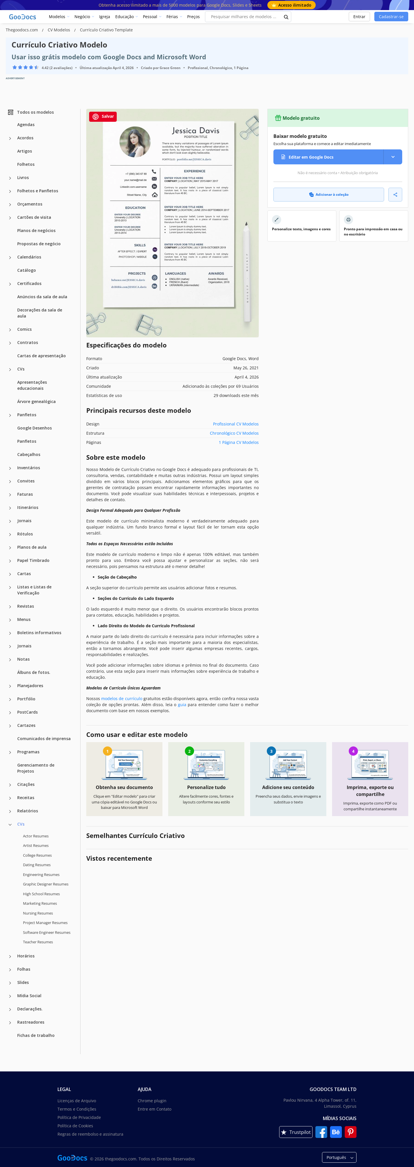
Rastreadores (30, 1022)
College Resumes (37, 855)
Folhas (23, 969)
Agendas (25, 124)
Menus (23, 619)
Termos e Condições (76, 1109)
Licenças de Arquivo (76, 1100)
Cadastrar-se (391, 16)
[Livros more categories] (10, 178)
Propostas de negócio (39, 243)
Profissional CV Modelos (236, 424)
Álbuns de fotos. (33, 672)
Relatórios (27, 811)
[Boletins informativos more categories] (10, 633)
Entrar (359, 16)
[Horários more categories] (10, 956)
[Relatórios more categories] (10, 811)
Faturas (25, 494)
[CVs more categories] (10, 369)
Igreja (104, 16)
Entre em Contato (154, 1109)
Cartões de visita (34, 217)
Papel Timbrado (33, 560)
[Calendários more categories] (10, 257)
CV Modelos (59, 30)
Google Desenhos (34, 428)
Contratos (27, 342)
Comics (24, 329)
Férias (172, 16)
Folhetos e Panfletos (37, 190)
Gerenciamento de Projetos (35, 768)
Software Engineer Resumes (46, 932)
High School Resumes (41, 893)
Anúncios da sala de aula (42, 296)
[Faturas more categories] (10, 495)
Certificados (29, 283)
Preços (193, 16)
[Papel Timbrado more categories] (10, 561)
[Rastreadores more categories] (10, 1022)
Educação (124, 16)
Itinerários (27, 507)
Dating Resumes (37, 864)
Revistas (25, 606)
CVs (20, 369)
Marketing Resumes (40, 903)
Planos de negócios (36, 230)
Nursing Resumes (38, 913)
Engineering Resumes (41, 874)
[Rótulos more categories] (10, 534)
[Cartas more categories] (10, 574)
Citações (25, 784)
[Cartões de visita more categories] (10, 218)
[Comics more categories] (10, 330)
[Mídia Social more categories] (10, 996)
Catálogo (26, 270)
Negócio (82, 16)
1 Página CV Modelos (239, 442)
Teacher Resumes (38, 941)
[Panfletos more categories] (10, 415)
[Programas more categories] (10, 752)
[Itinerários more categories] (10, 508)
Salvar (103, 116)
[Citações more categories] (10, 785)
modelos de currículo (121, 698)
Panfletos (26, 414)
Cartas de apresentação (41, 355)
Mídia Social (29, 995)
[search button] (286, 16)
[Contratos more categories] (10, 343)
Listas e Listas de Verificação (34, 590)
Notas (23, 659)
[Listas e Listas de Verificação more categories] (10, 587)
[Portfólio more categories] (10, 699)
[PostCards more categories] (10, 712)
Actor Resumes (36, 836)
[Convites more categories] (10, 481)
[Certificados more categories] (10, 284)
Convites (25, 481)
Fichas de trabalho (36, 1035)
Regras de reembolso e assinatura (90, 1134)
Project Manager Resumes (45, 922)
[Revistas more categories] (10, 606)
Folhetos (25, 164)
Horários (25, 956)
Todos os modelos (30, 112)
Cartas (24, 573)
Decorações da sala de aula (39, 313)
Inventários (28, 467)
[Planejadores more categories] (10, 686)
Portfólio (26, 699)
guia (182, 704)
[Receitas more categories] (10, 798)
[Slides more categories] (10, 983)
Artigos (24, 151)
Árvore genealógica (36, 401)
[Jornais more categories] (10, 521)
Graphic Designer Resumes (45, 884)
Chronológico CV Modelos (234, 433)
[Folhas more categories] (10, 969)
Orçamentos (29, 204)
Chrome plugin (152, 1100)
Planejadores (30, 685)
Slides (23, 982)
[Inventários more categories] (10, 468)
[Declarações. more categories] (10, 1009)
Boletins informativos (39, 632)
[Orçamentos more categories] (10, 204)
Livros (23, 177)
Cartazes (26, 725)
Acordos (25, 137)
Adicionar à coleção (328, 194)
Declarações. (30, 1009)
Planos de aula (32, 547)
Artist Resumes (36, 845)
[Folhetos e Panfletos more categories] (10, 191)
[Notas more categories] (10, 659)
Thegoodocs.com (22, 30)
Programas (28, 751)
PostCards (27, 712)
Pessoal (150, 16)
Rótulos (25, 534)
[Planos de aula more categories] (10, 547)
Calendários (29, 257)
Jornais (24, 520)
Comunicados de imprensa (44, 738)
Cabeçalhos (28, 454)
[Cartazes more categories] (10, 726)
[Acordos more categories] (10, 138)
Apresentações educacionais (32, 385)
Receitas (25, 797)
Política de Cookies (75, 1125)
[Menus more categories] (10, 620)
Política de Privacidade (79, 1117)
